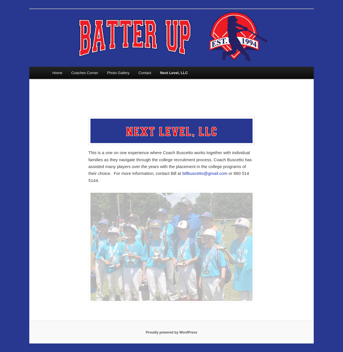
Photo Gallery (118, 73)
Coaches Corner (84, 73)
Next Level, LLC (174, 73)
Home (57, 73)
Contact (145, 73)
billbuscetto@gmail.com (205, 173)
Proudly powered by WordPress (171, 332)
